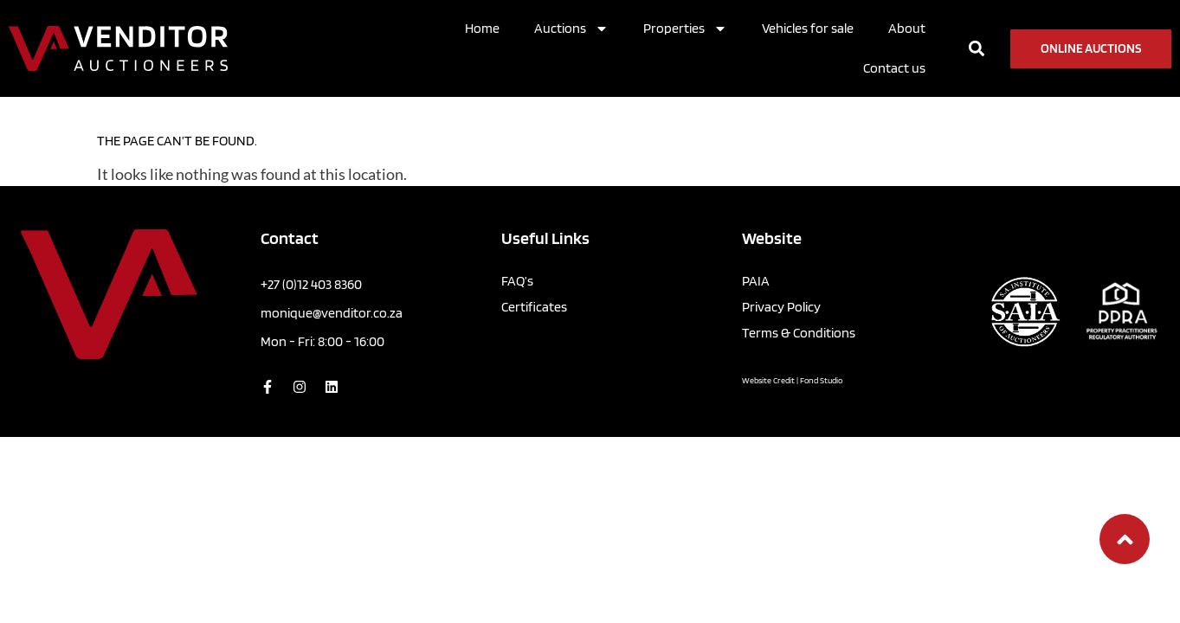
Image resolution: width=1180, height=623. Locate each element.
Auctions (571, 28)
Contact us (894, 68)
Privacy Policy (781, 272)
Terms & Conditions (798, 298)
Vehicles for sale (808, 28)
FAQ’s (517, 246)
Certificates (534, 272)
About (906, 28)
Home (482, 28)
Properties (685, 28)
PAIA (756, 246)
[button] (977, 49)
